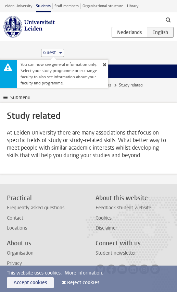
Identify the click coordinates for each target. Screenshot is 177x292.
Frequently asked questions (35, 208)
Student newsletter (116, 253)
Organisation (20, 253)
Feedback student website (123, 208)
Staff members (66, 6)
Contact (15, 218)
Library (132, 6)
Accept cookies (30, 282)
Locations (17, 228)
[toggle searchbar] (168, 19)
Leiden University (17, 6)
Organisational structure (103, 6)
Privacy (14, 263)
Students (43, 6)
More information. (84, 273)
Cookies (104, 218)
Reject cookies (83, 282)
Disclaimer (106, 228)
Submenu (20, 97)
